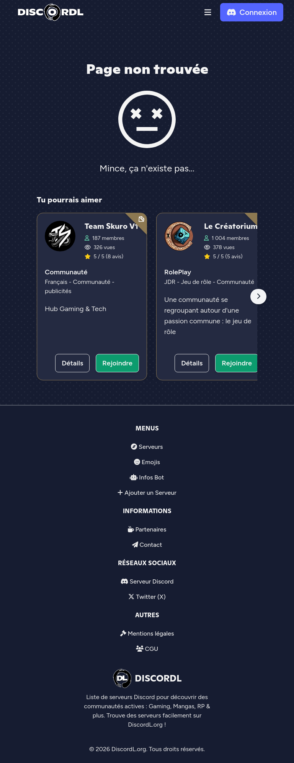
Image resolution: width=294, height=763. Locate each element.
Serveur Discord (151, 581)
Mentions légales (150, 633)
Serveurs (151, 446)
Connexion (252, 12)
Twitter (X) (150, 596)
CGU (151, 648)
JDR (170, 281)
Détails (72, 363)
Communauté (66, 272)
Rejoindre (117, 363)
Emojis (151, 462)
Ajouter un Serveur (150, 492)
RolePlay (177, 272)
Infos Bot (151, 477)
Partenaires (151, 529)
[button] (207, 12)
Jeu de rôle (197, 281)
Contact (150, 544)
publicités (58, 291)
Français (57, 281)
